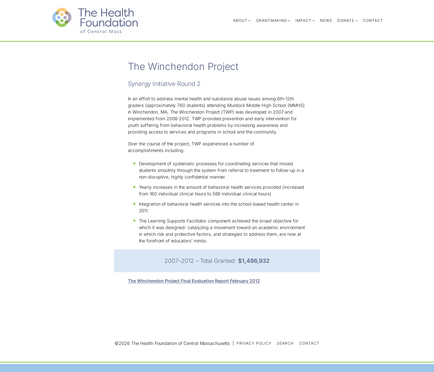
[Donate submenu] (356, 20)
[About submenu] (249, 20)
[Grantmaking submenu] (289, 20)
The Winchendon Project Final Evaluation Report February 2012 (194, 281)
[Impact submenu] (313, 20)
